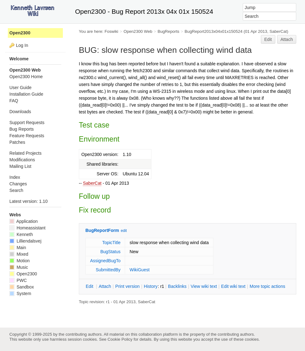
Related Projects (25, 153)
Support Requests (26, 122)
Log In (22, 45)
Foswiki (111, 31)
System (20, 293)
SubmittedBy (108, 269)
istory (151, 286)
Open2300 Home (26, 76)
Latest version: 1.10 (28, 201)
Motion (19, 260)
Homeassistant (27, 227)
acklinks (177, 286)
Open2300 (19, 32)
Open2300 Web (138, 31)
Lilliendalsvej (25, 240)
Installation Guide (26, 94)
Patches (17, 142)
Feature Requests (26, 135)
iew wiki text (204, 286)
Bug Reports (21, 129)
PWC (18, 280)
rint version (127, 286)
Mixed (18, 254)
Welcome (18, 58)
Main (17, 247)
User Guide (20, 87)
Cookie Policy (120, 339)
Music (18, 267)
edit (124, 230)
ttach (105, 286)
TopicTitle (111, 242)
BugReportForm (102, 230)
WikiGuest (140, 269)
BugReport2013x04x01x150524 (213, 31)
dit (90, 286)
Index (14, 177)
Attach (287, 39)
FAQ (13, 100)
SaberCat (92, 183)
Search (16, 190)
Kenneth (21, 234)
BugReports (168, 31)
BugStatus (110, 251)
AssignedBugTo (105, 260)
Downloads (20, 111)
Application (23, 221)
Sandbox (21, 286)
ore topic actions (267, 286)
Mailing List (20, 166)
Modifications (22, 159)
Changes (18, 183)
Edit (268, 39)
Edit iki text (233, 286)
